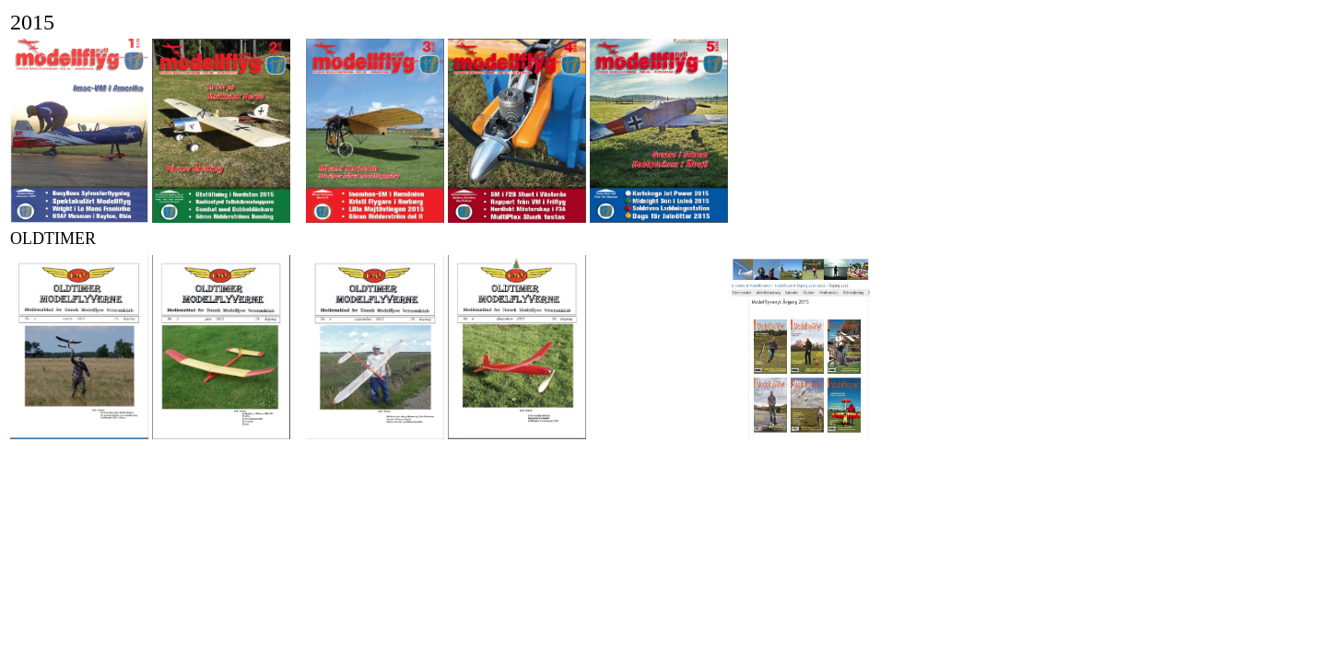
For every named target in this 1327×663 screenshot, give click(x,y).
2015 (32, 22)
